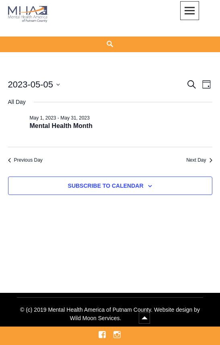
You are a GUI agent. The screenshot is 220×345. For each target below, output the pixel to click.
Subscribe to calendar (106, 186)
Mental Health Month (61, 125)
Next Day (199, 160)
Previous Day (25, 160)
